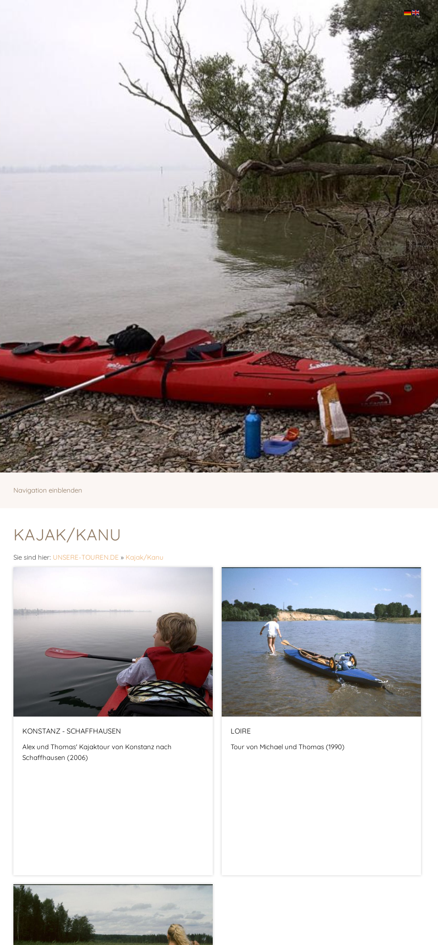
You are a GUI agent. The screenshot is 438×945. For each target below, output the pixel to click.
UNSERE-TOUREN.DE (86, 557)
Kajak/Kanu (145, 557)
